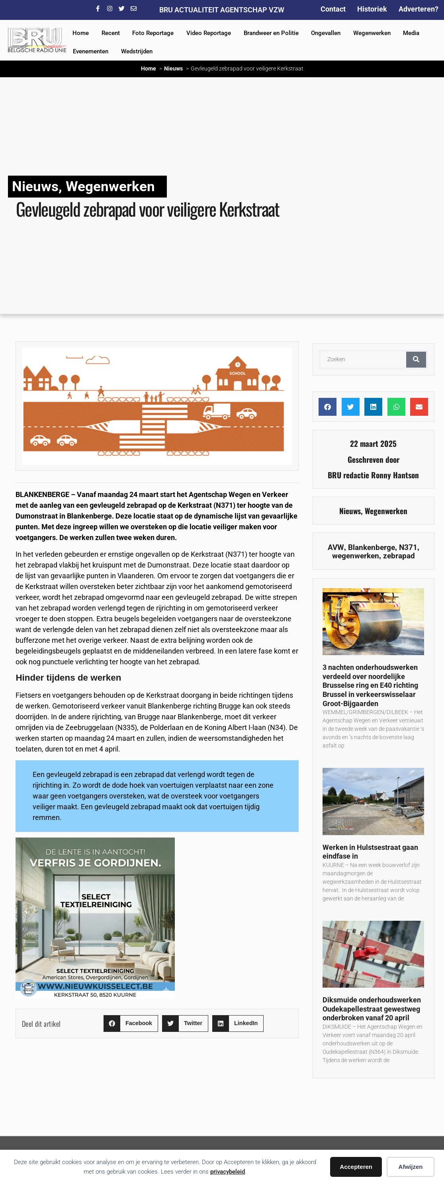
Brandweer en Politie (271, 33)
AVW (336, 547)
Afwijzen (411, 1166)
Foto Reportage (153, 33)
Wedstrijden (137, 51)
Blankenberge (371, 547)
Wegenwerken (372, 33)
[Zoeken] (416, 360)
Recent (111, 33)
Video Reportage (208, 33)
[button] (131, 1023)
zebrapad (399, 555)
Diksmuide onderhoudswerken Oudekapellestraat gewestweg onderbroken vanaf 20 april (372, 1009)
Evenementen (90, 51)
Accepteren (356, 1166)
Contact (333, 9)
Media (411, 33)
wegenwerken (355, 555)
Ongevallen (325, 33)
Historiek (372, 9)
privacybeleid (227, 1171)
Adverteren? (418, 9)
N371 (408, 547)
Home (80, 33)
